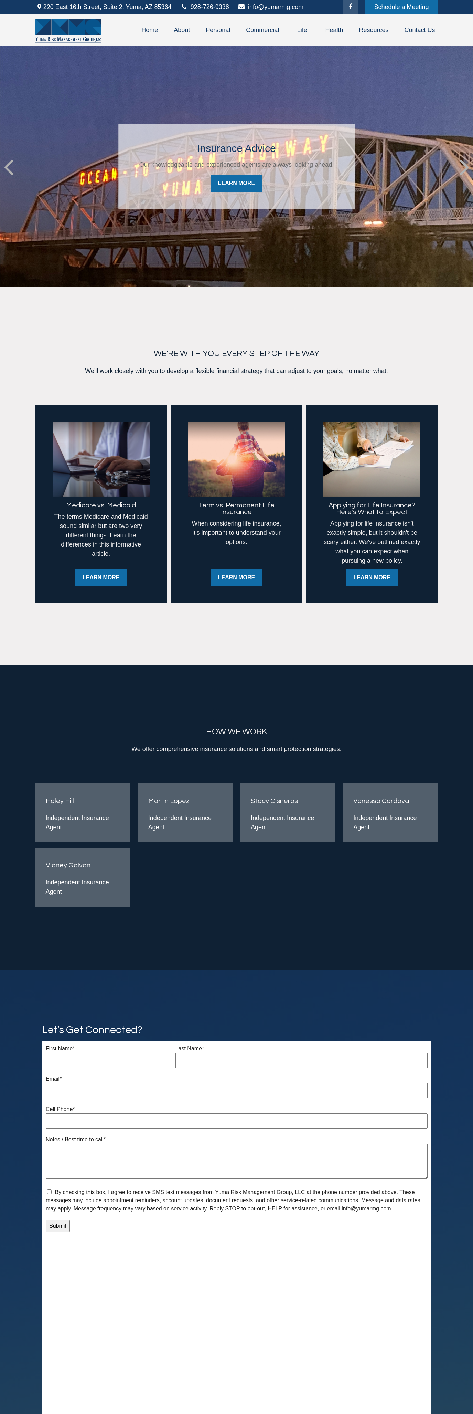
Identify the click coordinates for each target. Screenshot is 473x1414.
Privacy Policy (225, 1361)
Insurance (151, 1325)
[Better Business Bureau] (62, 1384)
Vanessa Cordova (381, 801)
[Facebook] (350, 7)
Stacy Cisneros (274, 801)
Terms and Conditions (279, 1361)
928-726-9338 (204, 6)
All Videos (151, 1343)
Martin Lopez (169, 801)
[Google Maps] (51, 1384)
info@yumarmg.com (270, 6)
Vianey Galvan (68, 865)
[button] (150, 30)
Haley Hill (60, 801)
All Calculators (157, 1352)
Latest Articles (157, 1334)
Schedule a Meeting (401, 6)
